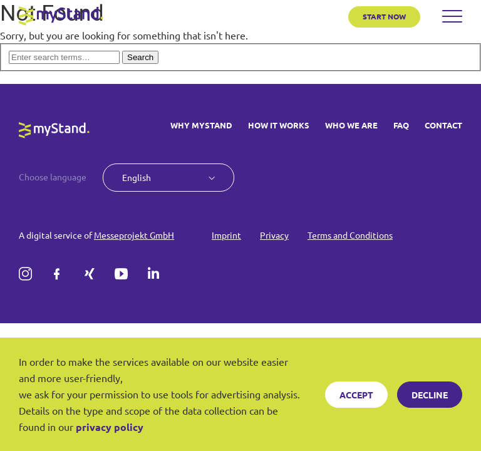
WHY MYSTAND (201, 125)
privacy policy (109, 426)
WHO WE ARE (351, 125)
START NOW (384, 16)
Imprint (226, 235)
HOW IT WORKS (278, 125)
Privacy (274, 235)
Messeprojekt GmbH (134, 235)
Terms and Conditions (350, 235)
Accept (356, 394)
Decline (429, 394)
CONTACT (443, 125)
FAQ (401, 125)
